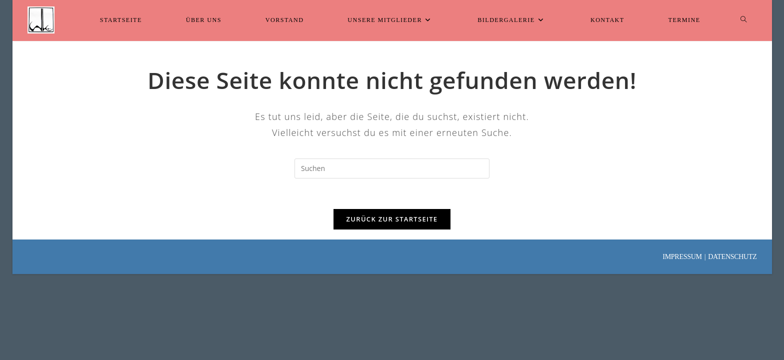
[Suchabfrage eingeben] (392, 168)
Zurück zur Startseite (392, 219)
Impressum (682, 256)
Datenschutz (732, 256)
